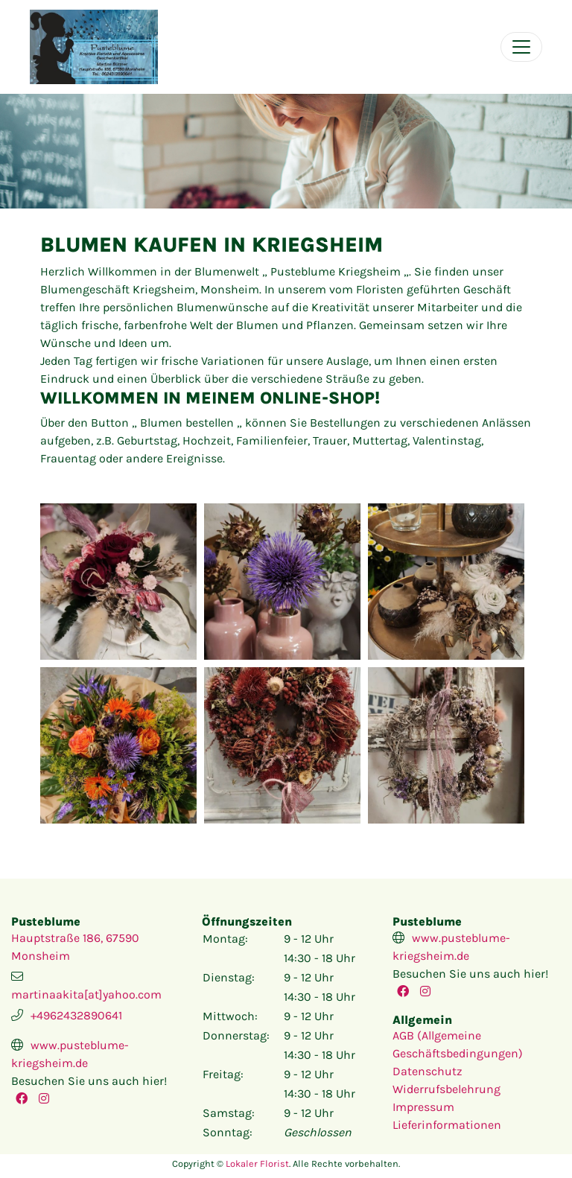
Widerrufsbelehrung (446, 1089)
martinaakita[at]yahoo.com (86, 994)
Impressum (423, 1107)
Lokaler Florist (257, 1163)
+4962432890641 (76, 1015)
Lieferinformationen (447, 1125)
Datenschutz (428, 1071)
